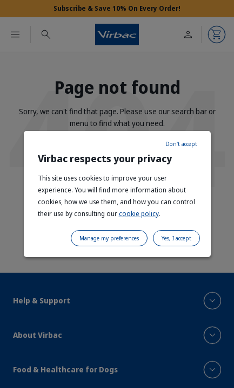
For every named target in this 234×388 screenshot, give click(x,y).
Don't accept (181, 144)
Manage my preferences (109, 238)
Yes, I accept (176, 238)
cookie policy (139, 213)
